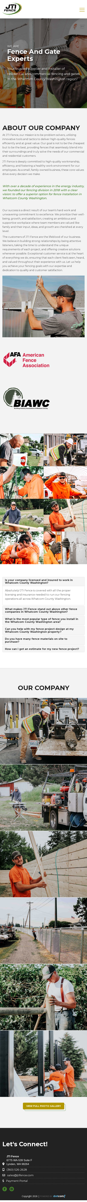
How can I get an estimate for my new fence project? (42, 649)
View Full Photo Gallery (43, 1106)
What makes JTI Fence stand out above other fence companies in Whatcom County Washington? (41, 610)
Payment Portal (17, 1180)
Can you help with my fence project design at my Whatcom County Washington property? (39, 630)
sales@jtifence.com (20, 1175)
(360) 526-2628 (17, 1169)
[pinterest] (12, 1189)
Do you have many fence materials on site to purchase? (36, 640)
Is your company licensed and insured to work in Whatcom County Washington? (39, 581)
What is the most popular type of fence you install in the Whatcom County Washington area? (41, 620)
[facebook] (5, 1189)
